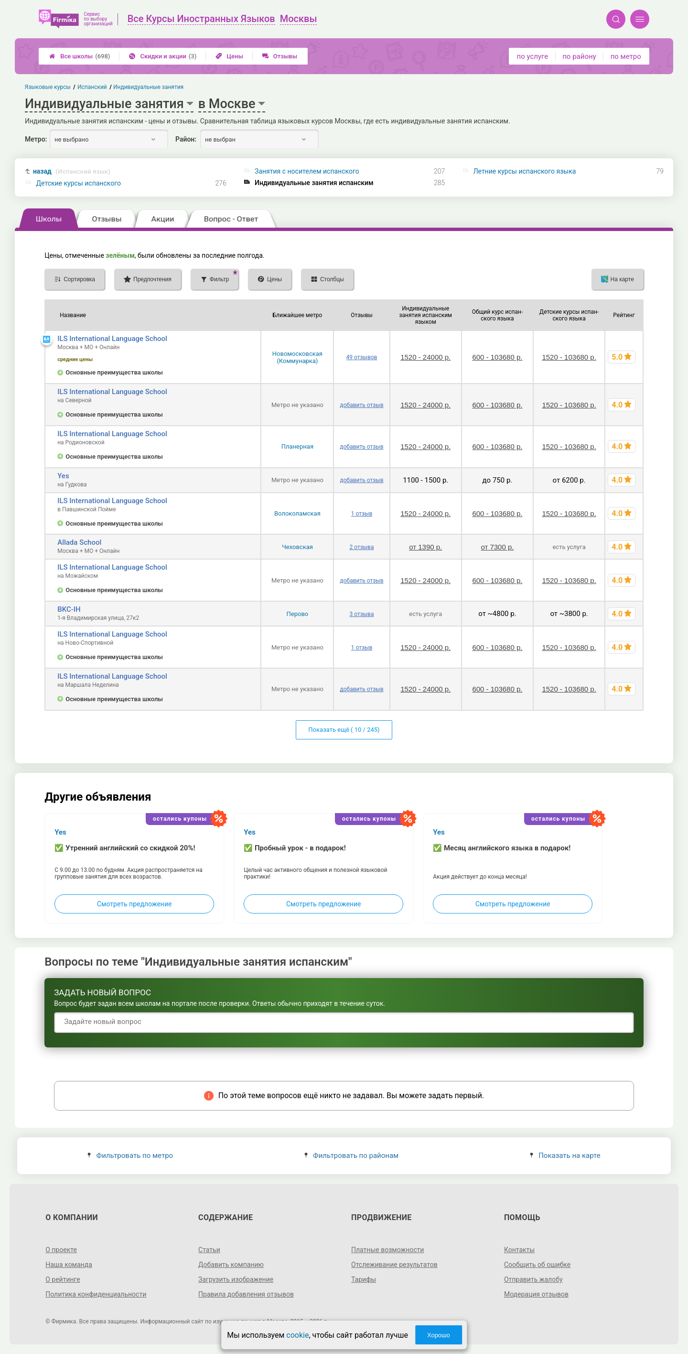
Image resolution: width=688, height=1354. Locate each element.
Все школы (79, 56)
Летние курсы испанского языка (524, 171)
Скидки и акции (162, 56)
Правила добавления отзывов (246, 1294)
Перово (298, 613)
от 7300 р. (497, 547)
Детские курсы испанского (78, 183)
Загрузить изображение (235, 1279)
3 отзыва (362, 614)
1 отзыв (361, 513)
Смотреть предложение (134, 904)
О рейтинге (62, 1279)
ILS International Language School (112, 338)
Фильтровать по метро (130, 1155)
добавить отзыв (361, 405)
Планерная (297, 446)
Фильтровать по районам (351, 1155)
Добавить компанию (231, 1264)
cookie (297, 1335)
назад (71, 171)
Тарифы (363, 1279)
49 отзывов (361, 357)
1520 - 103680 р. (569, 357)
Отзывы (279, 56)
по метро (626, 56)
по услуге (532, 56)
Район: (185, 139)
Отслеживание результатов (394, 1264)
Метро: (36, 139)
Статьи (209, 1250)
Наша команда (68, 1264)
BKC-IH (69, 609)
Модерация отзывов (536, 1294)
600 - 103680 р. (497, 357)
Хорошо (438, 1335)
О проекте (61, 1250)
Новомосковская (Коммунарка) (297, 357)
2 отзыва (362, 547)
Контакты (519, 1250)
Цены (229, 56)
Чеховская (297, 546)
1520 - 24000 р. (425, 357)
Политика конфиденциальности (95, 1294)
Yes (63, 476)
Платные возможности (387, 1250)
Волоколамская (297, 513)
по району (579, 56)
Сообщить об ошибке (537, 1264)
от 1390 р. (425, 547)
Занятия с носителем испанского (307, 171)
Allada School (79, 542)
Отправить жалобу (533, 1279)
